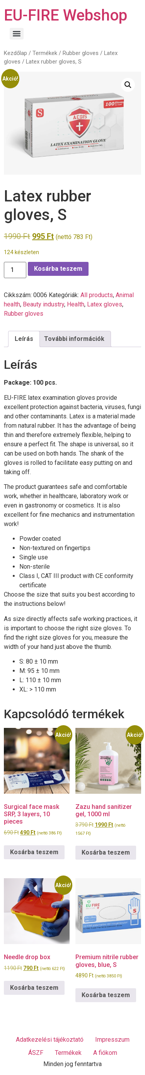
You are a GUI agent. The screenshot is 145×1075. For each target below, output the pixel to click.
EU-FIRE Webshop (65, 15)
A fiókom (105, 1052)
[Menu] (17, 34)
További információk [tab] (74, 338)
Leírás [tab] (24, 338)
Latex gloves (104, 304)
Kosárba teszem (58, 268)
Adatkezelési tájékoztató (50, 1039)
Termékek (44, 53)
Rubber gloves (81, 53)
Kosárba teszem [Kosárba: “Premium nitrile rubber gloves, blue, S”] (106, 995)
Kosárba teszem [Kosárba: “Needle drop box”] (34, 987)
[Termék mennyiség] (15, 270)
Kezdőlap (15, 53)
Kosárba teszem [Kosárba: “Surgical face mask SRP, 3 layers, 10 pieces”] (34, 852)
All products (96, 295)
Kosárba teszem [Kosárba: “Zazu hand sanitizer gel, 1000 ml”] (106, 852)
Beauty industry (43, 304)
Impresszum (112, 1039)
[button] (128, 85)
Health (75, 304)
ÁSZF (35, 1052)
